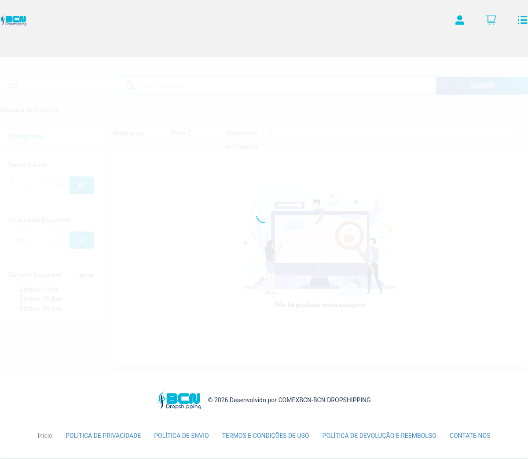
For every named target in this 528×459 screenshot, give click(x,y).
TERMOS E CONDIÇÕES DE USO (265, 435)
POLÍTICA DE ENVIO (181, 435)
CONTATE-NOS (470, 435)
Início (44, 435)
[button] (460, 22)
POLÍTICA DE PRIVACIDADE (103, 435)
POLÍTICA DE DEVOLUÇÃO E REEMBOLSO (379, 435)
